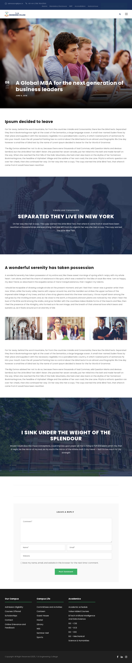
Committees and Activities (49, 607)
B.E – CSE (73, 623)
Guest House (43, 615)
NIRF (70, 6)
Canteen (41, 611)
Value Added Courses (79, 611)
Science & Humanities (79, 640)
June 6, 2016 (21, 95)
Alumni (44, 6)
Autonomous (93, 6)
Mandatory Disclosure (58, 6)
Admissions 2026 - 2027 (114, 6)
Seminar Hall (43, 633)
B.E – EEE (73, 632)
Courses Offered (13, 611)
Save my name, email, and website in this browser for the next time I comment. (60, 562)
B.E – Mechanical (77, 636)
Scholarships (11, 615)
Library (40, 624)
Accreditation (80, 6)
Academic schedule (78, 607)
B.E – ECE (73, 627)
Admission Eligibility (14, 607)
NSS (38, 628)
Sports (40, 637)
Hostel (40, 620)
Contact (9, 620)
